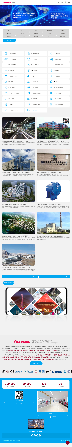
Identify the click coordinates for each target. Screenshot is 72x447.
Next (67, 276)
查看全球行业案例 (9, 282)
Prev (5, 276)
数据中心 (9, 33)
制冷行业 (22, 33)
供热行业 (36, 33)
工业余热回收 (63, 36)
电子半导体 (49, 30)
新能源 (62, 30)
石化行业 (49, 36)
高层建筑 (9, 36)
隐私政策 (13, 440)
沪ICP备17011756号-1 (65, 440)
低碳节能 (63, 33)
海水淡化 (22, 30)
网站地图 (18, 440)
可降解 (36, 30)
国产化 (9, 30)
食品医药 (36, 36)
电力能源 (22, 36)
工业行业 (49, 33)
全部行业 (9, 40)
